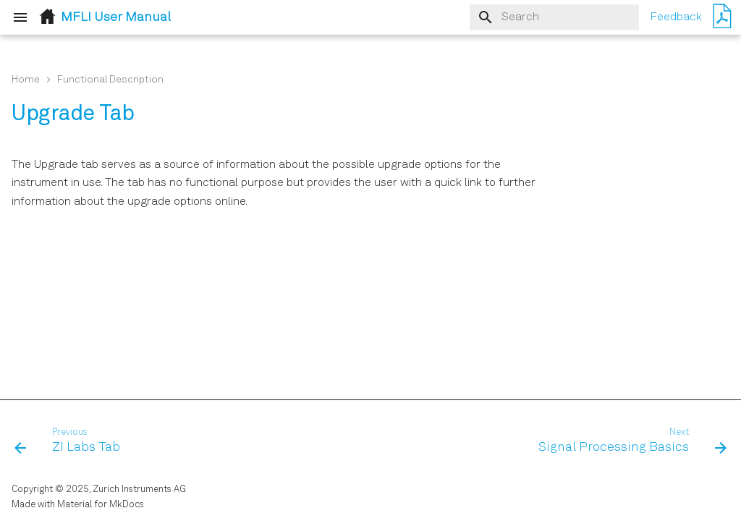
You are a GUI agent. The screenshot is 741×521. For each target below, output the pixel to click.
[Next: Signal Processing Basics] (629, 441)
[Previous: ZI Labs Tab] (70, 441)
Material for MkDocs (100, 504)
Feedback (676, 17)
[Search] (554, 17)
